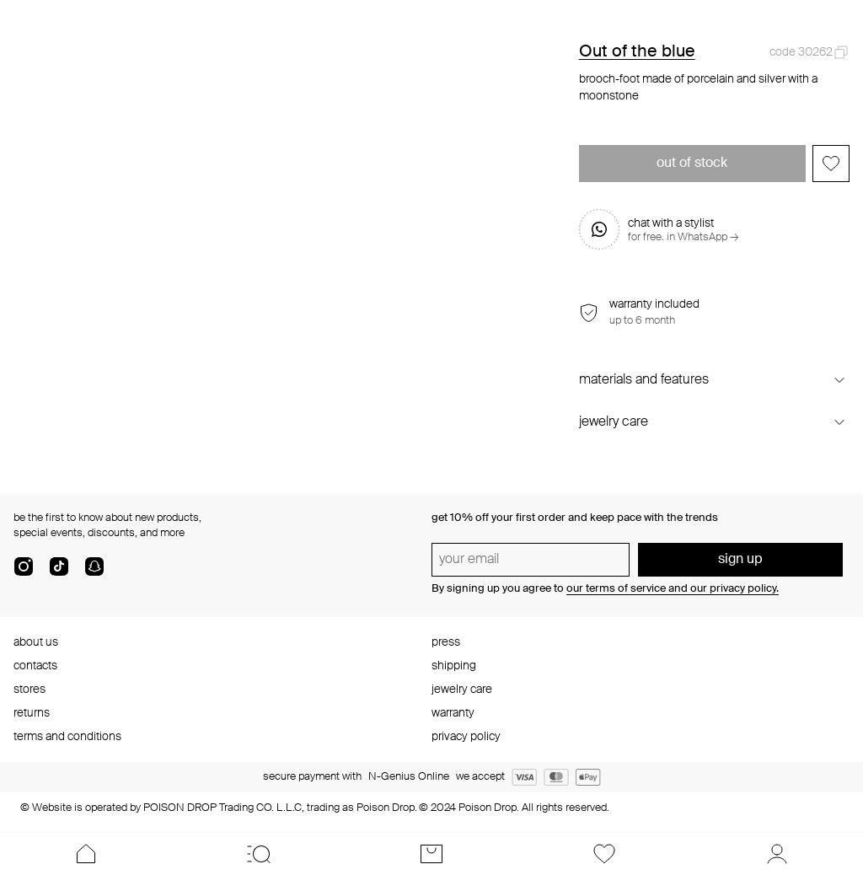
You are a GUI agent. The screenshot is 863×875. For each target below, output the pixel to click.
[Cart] (432, 854)
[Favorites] (603, 854)
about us (35, 642)
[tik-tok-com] (59, 573)
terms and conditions (67, 737)
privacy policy (466, 737)
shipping (454, 666)
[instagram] (23, 573)
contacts (35, 666)
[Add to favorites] (831, 163)
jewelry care (462, 689)
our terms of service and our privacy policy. (672, 588)
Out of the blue (637, 52)
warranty (453, 713)
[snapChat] (94, 573)
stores (29, 689)
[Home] (86, 854)
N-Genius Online (408, 776)
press (446, 642)
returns (31, 713)
